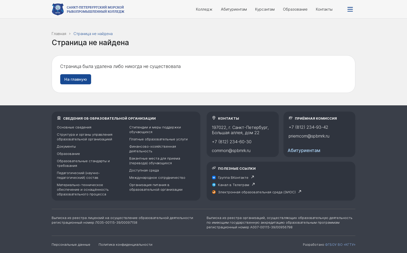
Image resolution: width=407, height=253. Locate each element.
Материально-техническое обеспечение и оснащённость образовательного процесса (83, 189)
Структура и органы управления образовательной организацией (84, 136)
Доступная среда (144, 170)
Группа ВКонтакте (233, 177)
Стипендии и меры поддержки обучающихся (155, 129)
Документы (66, 146)
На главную (75, 79)
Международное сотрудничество (157, 177)
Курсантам (265, 9)
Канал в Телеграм (233, 184)
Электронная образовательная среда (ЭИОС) (257, 192)
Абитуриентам (234, 9)
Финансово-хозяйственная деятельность (152, 148)
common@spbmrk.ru (231, 150)
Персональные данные (71, 244)
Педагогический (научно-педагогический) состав (78, 175)
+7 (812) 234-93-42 (308, 127)
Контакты (324, 9)
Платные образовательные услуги (158, 139)
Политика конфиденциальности (125, 244)
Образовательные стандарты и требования (83, 163)
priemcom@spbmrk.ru (309, 136)
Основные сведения (74, 127)
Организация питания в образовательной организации (155, 187)
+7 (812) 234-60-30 (232, 141)
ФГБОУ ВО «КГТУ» (340, 244)
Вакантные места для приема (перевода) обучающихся (154, 160)
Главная (59, 33)
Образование (295, 9)
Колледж (204, 9)
